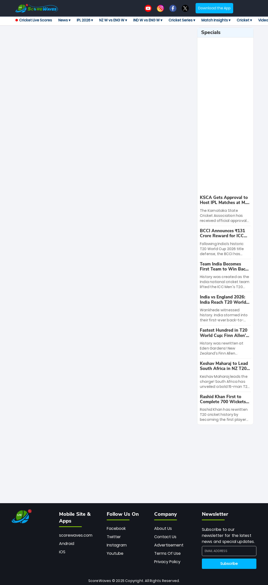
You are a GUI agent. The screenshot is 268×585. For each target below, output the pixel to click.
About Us (163, 528)
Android (66, 543)
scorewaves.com (75, 535)
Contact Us (165, 537)
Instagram (117, 545)
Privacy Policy (167, 562)
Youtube (115, 553)
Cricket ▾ (244, 20)
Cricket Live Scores (33, 20)
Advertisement (168, 545)
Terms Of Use (167, 553)
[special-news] (225, 209)
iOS (62, 552)
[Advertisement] (111, 38)
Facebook (116, 528)
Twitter (114, 537)
